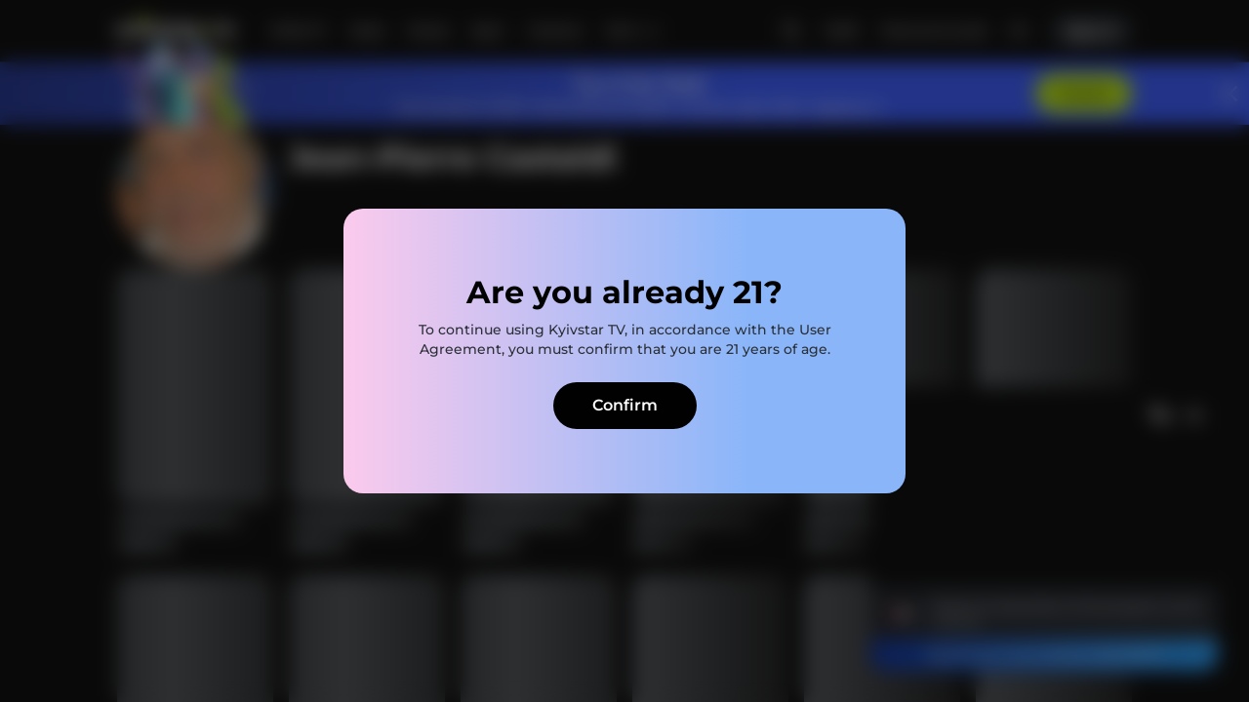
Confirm (625, 405)
